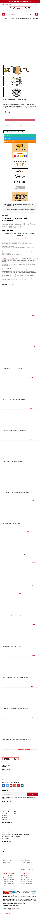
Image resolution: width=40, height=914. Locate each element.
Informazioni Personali (7, 844)
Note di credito (6, 847)
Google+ (14, 785)
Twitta (20, 125)
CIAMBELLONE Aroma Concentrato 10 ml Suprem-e (15, 399)
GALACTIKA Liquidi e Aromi (26, 879)
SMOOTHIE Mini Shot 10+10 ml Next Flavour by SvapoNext (16, 646)
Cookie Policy (8, 913)
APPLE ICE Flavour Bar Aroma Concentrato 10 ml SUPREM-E (17, 307)
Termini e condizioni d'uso (8, 806)
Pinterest (33, 125)
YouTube (11, 785)
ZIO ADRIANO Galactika (26, 864)
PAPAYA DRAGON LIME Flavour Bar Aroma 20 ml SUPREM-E (16, 492)
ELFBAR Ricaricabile (25, 875)
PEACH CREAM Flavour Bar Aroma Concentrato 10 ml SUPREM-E (18, 337)
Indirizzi (4, 849)
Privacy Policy (2, 913)
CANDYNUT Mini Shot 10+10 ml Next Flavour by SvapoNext (16, 554)
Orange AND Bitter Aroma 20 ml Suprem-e (12, 461)
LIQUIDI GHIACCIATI (7, 867)
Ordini (4, 846)
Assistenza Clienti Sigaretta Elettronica (10, 811)
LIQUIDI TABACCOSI (7, 865)
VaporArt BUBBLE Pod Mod (8, 883)
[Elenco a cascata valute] (10, 4)
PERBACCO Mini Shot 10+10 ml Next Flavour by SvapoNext (16, 615)
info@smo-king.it (9, 779)
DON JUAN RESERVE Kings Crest (27, 867)
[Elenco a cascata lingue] (5, 4)
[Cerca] (20, 14)
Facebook (3, 785)
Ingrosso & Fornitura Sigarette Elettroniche (11, 809)
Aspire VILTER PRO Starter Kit (9, 885)
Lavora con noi (6, 804)
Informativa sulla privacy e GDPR (9, 813)
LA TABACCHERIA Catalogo (26, 885)
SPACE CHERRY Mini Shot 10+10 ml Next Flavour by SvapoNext (17, 739)
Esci (4, 851)
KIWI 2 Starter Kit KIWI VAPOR (9, 877)
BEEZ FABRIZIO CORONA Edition (9, 886)
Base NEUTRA (8, 268)
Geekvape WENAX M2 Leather (9, 875)
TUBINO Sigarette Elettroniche (27, 886)
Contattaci (5, 817)
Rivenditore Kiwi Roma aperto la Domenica (11, 828)
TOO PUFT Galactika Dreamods (27, 865)
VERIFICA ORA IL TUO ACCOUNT (9, 826)
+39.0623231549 (8, 777)
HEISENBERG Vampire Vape (26, 862)
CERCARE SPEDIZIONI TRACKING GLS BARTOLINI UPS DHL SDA (16, 834)
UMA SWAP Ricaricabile (25, 877)
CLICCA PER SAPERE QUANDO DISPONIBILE (14, 131)
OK (32, 794)
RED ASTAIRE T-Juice (25, 860)
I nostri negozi (6, 838)
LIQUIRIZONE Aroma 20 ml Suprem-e (11, 523)
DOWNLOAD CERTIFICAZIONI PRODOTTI (11, 836)
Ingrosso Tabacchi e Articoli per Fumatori (11, 830)
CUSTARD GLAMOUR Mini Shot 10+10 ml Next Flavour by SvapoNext (20, 585)
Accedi (35, 4)
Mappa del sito (6, 819)
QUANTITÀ (7, 117)
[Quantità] (20, 117)
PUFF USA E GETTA (7, 860)
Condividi (7, 125)
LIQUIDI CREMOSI (7, 862)
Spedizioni (5, 815)
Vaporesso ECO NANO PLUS (8, 879)
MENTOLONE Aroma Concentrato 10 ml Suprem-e (14, 368)
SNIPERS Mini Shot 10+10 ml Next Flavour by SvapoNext (16, 708)
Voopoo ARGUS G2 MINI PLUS (9, 881)
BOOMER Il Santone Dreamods (27, 869)
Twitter (7, 785)
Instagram (22, 785)
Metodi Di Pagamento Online (8, 807)
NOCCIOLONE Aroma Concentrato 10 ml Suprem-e (14, 430)
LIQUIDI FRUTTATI (7, 864)
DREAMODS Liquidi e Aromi (26, 881)
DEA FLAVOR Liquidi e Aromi (26, 883)
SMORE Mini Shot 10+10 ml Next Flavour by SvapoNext (15, 677)
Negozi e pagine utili (7, 832)
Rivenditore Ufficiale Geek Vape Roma (10, 825)
